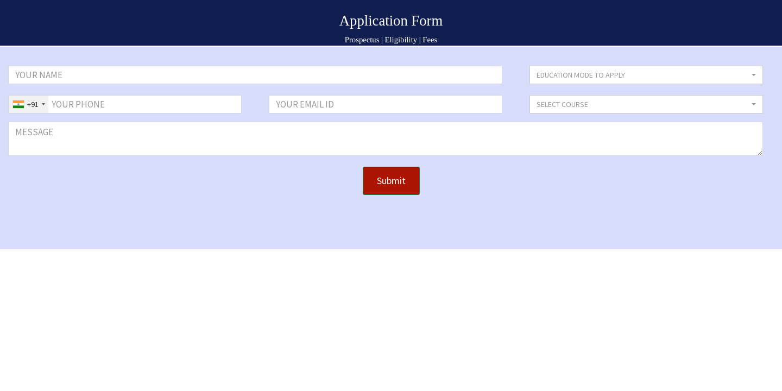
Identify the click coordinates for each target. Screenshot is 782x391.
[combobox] (28, 104)
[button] (646, 75)
